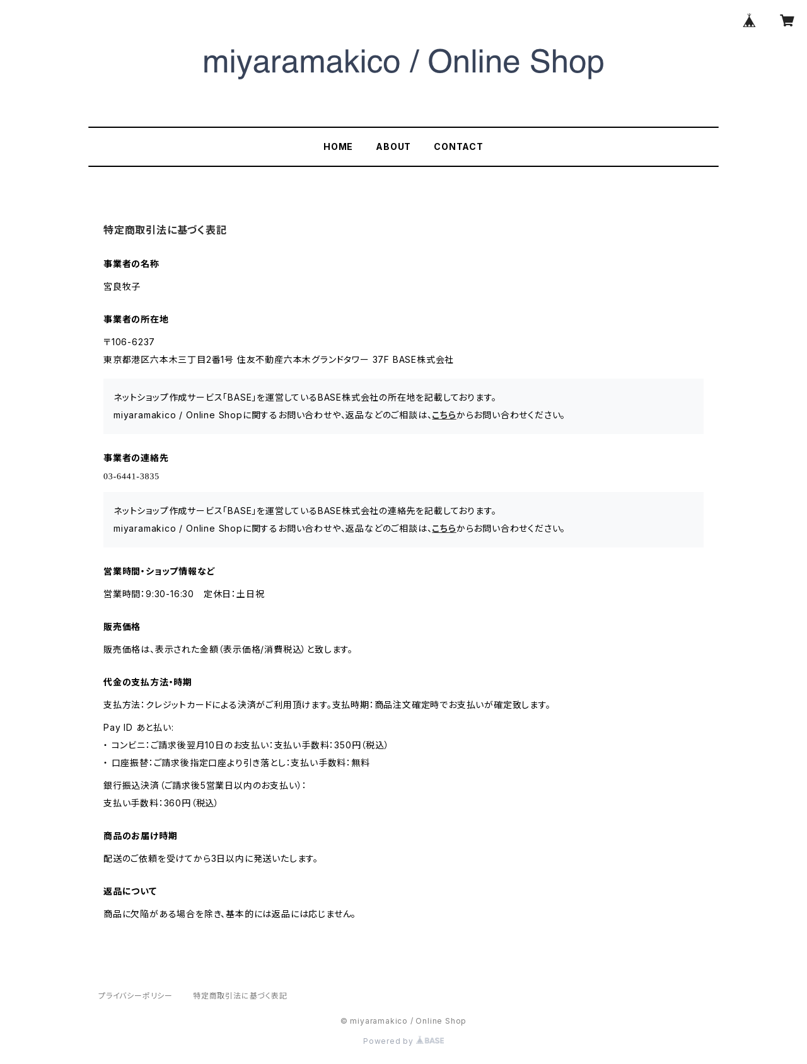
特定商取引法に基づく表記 (240, 995)
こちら (444, 414)
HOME (338, 146)
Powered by (403, 1041)
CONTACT (459, 146)
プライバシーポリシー (135, 995)
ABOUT (393, 146)
